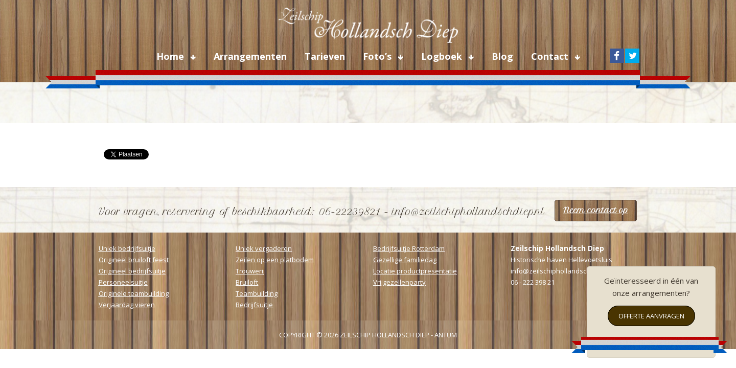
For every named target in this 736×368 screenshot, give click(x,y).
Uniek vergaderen (264, 248)
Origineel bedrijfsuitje (132, 270)
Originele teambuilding (134, 293)
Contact (551, 56)
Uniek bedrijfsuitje (127, 248)
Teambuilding (257, 293)
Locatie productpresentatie (415, 270)
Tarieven (325, 56)
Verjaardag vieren (127, 304)
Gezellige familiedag (404, 259)
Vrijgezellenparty (399, 282)
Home (171, 56)
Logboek (443, 56)
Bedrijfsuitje (254, 304)
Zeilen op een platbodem (275, 259)
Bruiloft (247, 282)
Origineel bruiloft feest (134, 259)
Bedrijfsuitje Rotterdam (409, 248)
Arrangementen (250, 56)
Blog (502, 56)
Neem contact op (595, 210)
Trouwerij (250, 270)
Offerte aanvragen (651, 315)
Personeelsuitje (123, 282)
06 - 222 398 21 (533, 282)
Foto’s (378, 56)
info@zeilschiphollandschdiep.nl (561, 270)
